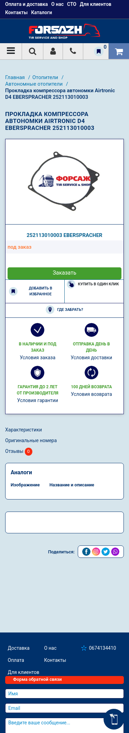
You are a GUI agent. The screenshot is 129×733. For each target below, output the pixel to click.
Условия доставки (91, 357)
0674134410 (102, 648)
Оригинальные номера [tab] (31, 440)
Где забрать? (64, 309)
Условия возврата (91, 394)
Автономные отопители (34, 84)
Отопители (46, 77)
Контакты (16, 12)
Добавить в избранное (30, 291)
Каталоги (41, 12)
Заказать (64, 272)
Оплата (16, 660)
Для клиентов (24, 672)
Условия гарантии (37, 400)
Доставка (19, 648)
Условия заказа (37, 357)
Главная (15, 77)
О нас (50, 648)
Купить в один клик (93, 284)
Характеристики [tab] (23, 429)
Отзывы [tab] (18, 452)
